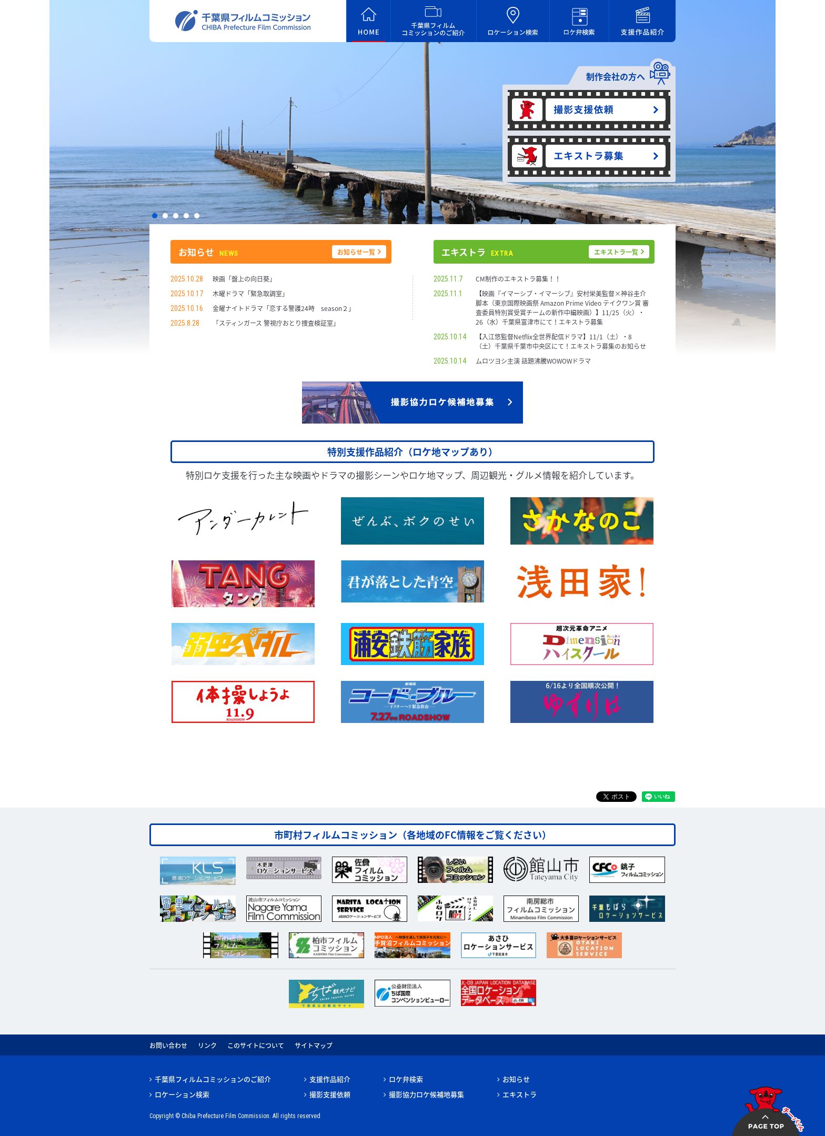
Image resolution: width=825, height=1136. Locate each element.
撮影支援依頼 (329, 1094)
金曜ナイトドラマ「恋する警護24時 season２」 (284, 308)
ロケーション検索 (182, 1094)
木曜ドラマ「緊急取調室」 (250, 293)
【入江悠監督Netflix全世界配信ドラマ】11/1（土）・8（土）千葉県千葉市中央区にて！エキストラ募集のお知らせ (561, 341)
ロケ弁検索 (406, 1079)
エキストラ (519, 1094)
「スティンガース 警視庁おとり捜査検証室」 (276, 323)
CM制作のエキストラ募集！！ (518, 279)
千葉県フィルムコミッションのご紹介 (213, 1079)
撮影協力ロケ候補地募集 (426, 1094)
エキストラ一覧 (616, 252)
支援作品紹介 (329, 1079)
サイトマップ (314, 1045)
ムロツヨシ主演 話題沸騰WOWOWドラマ (533, 361)
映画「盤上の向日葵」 (244, 279)
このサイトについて (255, 1045)
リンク (207, 1045)
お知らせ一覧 (356, 252)
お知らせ (516, 1079)
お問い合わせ (168, 1045)
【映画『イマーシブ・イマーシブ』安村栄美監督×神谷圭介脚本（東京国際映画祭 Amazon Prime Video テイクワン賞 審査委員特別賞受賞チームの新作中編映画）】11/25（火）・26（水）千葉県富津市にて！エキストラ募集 (562, 308)
